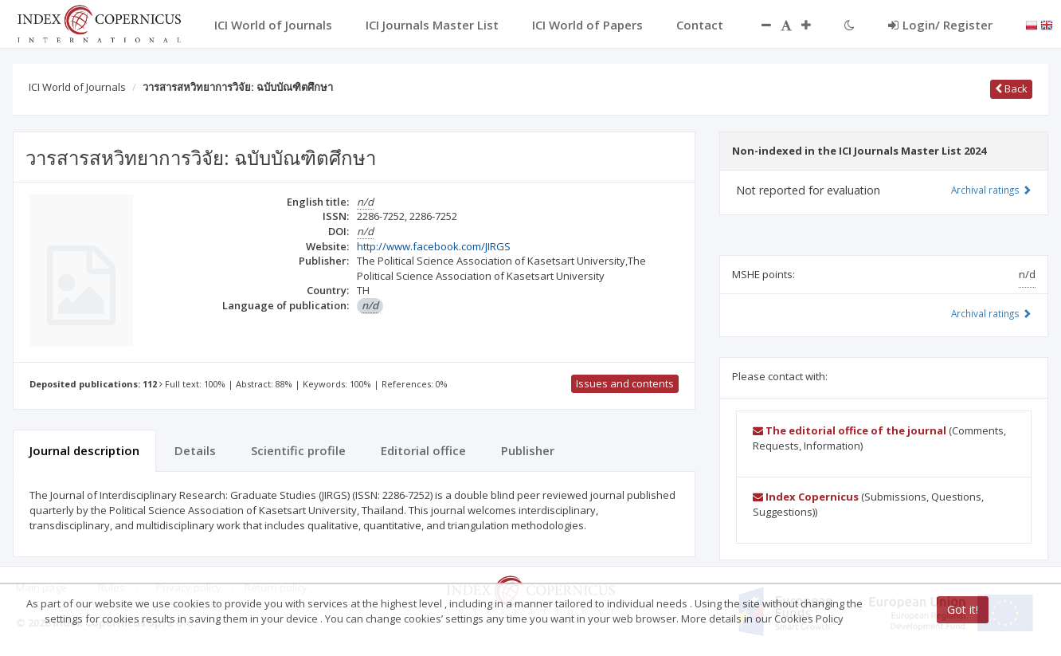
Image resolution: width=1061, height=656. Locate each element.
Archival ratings (991, 189)
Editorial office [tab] (423, 450)
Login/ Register (940, 25)
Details (195, 450)
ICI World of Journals (77, 87)
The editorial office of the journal (849, 430)
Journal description (84, 450)
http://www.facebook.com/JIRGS (434, 246)
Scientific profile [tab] (298, 450)
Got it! (962, 609)
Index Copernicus (806, 496)
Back (1011, 88)
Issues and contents (625, 383)
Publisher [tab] (527, 450)
